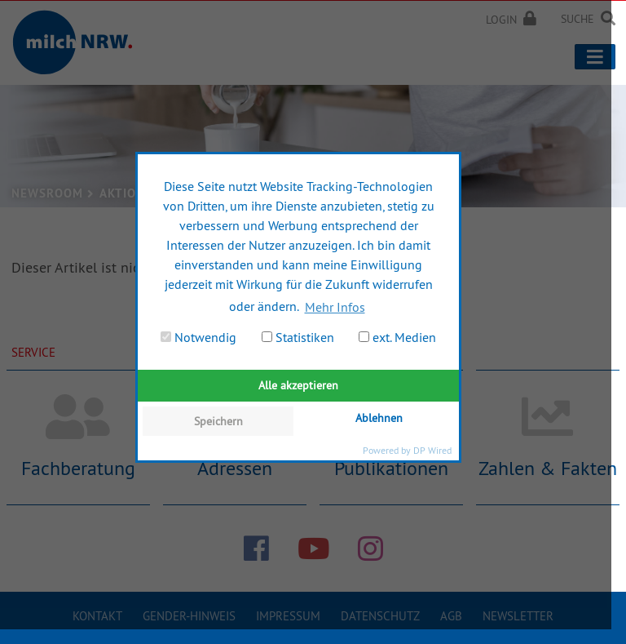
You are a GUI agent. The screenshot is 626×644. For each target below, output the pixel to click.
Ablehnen (379, 418)
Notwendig (198, 337)
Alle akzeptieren (298, 385)
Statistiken (298, 337)
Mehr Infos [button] (335, 307)
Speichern (218, 421)
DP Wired (432, 450)
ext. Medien (397, 337)
